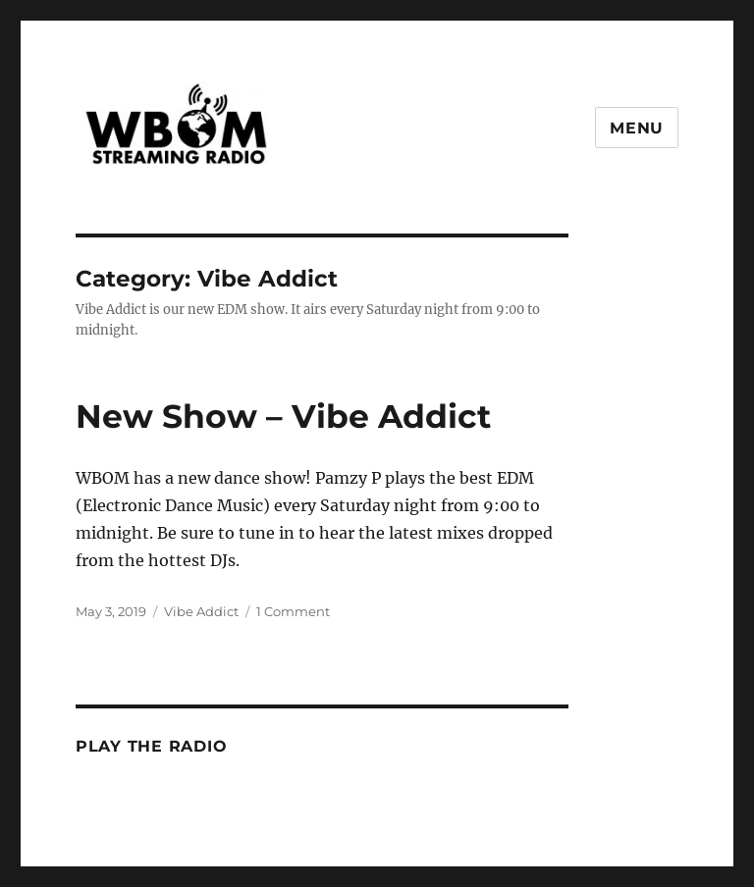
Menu (637, 128)
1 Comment (293, 611)
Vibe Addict (201, 611)
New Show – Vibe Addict (283, 416)
